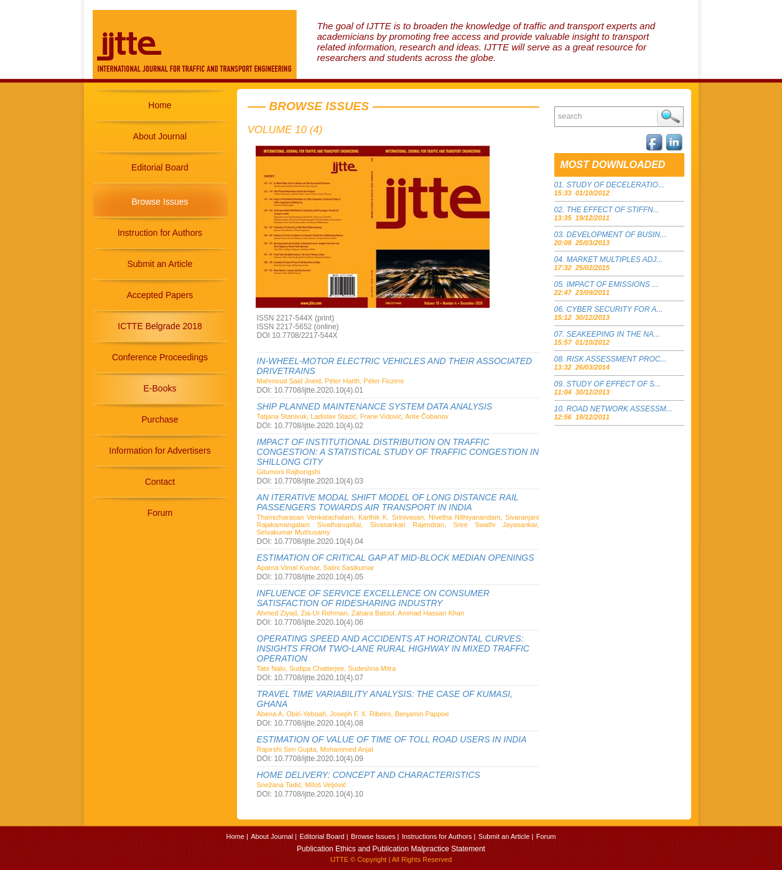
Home (159, 105)
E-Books (160, 388)
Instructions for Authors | (438, 836)
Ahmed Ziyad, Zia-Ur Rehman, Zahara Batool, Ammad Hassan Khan (361, 613)
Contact (160, 482)
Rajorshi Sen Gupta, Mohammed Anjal (315, 749)
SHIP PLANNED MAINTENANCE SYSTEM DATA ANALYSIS (375, 406)
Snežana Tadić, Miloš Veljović (302, 784)
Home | (237, 836)
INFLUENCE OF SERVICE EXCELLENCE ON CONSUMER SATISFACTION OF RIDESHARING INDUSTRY (373, 598)
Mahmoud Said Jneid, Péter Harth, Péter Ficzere (330, 381)
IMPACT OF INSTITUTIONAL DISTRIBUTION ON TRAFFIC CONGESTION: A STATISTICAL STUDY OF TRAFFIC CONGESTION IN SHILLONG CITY (398, 452)
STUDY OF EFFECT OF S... (614, 384)
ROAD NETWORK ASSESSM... (620, 409)
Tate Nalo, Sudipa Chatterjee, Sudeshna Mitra (326, 668)
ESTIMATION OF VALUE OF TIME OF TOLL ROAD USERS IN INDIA (392, 739)
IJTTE (339, 859)
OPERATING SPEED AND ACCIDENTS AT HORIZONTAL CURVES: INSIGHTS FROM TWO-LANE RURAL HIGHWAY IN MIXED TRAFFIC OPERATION (393, 648)
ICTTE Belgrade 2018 (160, 326)
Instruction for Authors (160, 233)
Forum (159, 513)
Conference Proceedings (160, 357)
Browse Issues (159, 202)
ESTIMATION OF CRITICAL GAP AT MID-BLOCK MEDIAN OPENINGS (395, 558)
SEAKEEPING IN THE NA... (613, 334)
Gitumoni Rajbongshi (288, 471)
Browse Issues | (375, 836)
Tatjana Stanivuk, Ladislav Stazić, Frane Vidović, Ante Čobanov (353, 416)
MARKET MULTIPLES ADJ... (615, 259)
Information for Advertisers (159, 451)
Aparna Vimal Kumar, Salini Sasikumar (316, 567)
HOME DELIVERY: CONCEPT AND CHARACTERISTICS (368, 775)
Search (670, 116)
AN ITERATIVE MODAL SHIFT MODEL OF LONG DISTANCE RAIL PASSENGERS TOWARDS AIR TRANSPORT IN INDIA (388, 502)
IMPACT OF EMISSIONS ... (613, 284)
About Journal (160, 136)
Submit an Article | (505, 836)
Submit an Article (159, 264)
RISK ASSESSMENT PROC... (617, 359)
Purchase (159, 419)
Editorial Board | (323, 836)
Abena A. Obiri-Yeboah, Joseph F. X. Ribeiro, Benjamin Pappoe (353, 714)
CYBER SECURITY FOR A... (615, 309)
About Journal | (274, 836)
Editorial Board (160, 167)
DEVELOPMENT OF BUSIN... (616, 234)
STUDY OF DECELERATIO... (615, 184)
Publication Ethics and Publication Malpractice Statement (391, 848)
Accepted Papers (160, 295)
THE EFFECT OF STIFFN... (613, 209)
